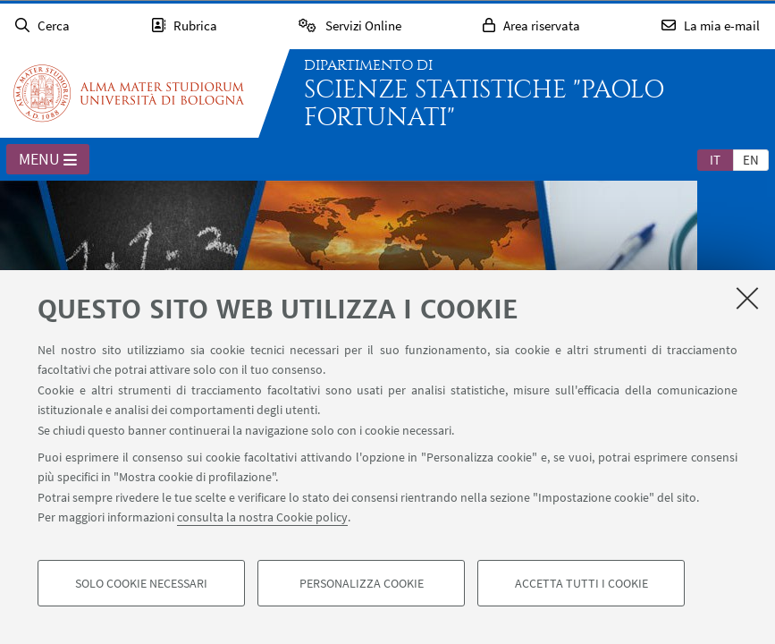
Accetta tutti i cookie (581, 583)
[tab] (715, 159)
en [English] (751, 159)
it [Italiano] (715, 159)
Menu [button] (48, 160)
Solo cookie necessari (141, 583)
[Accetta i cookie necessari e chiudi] (747, 298)
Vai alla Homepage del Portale (129, 93)
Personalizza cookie (361, 583)
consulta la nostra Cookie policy (262, 517)
